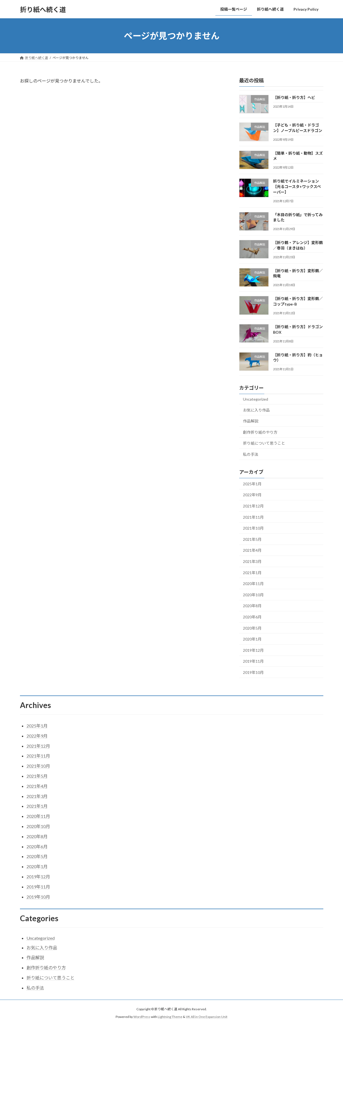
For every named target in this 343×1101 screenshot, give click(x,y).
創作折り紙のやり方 (260, 432)
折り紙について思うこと (264, 443)
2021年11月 (253, 517)
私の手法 (250, 454)
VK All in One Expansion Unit (206, 1017)
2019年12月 (253, 650)
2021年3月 (252, 561)
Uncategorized (255, 399)
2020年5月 (252, 628)
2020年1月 (252, 639)
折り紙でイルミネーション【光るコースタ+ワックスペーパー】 (297, 186)
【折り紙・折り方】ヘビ (294, 97)
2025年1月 (252, 483)
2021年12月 (253, 506)
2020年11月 (253, 583)
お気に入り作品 (256, 410)
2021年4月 (252, 550)
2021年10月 (253, 528)
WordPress (141, 1017)
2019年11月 (253, 661)
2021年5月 (252, 539)
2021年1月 (252, 572)
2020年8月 (252, 606)
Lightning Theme (170, 1017)
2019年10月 (253, 672)
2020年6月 (252, 617)
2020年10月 (253, 594)
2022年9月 (252, 495)
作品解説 (250, 421)
